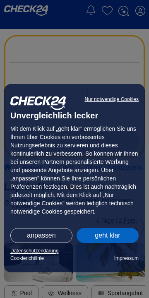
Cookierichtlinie (27, 258)
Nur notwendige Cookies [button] (111, 99)
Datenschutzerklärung (34, 251)
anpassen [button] (41, 235)
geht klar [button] (107, 235)
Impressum (126, 258)
